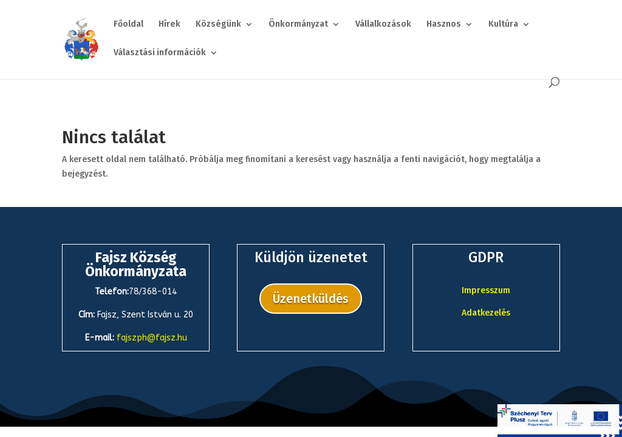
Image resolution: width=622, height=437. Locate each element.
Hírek (169, 24)
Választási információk (160, 53)
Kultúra (503, 24)
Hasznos (443, 24)
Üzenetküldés (311, 298)
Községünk (218, 24)
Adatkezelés (486, 313)
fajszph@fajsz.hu (152, 338)
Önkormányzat (298, 24)
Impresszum (486, 290)
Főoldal (128, 24)
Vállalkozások (383, 24)
